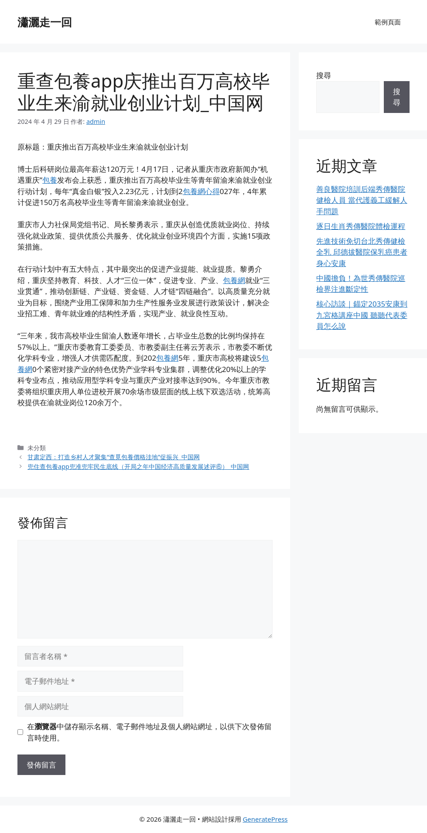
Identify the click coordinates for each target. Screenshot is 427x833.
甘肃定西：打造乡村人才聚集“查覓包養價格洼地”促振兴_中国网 (113, 457)
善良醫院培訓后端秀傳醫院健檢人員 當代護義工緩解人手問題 (361, 200)
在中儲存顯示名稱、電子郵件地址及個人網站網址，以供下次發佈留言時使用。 (149, 732)
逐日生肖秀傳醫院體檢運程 (360, 226)
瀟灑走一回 (44, 21)
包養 (49, 180)
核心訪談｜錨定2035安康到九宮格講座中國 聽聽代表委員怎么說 (361, 315)
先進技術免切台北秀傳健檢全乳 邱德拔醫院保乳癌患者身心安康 (361, 252)
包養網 (234, 280)
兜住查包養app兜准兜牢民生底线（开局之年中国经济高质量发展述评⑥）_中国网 (138, 466)
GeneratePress (265, 819)
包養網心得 (201, 191)
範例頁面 (388, 21)
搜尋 (323, 75)
